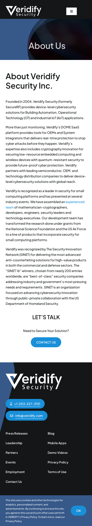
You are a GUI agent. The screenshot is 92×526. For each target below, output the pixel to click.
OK (78, 511)
